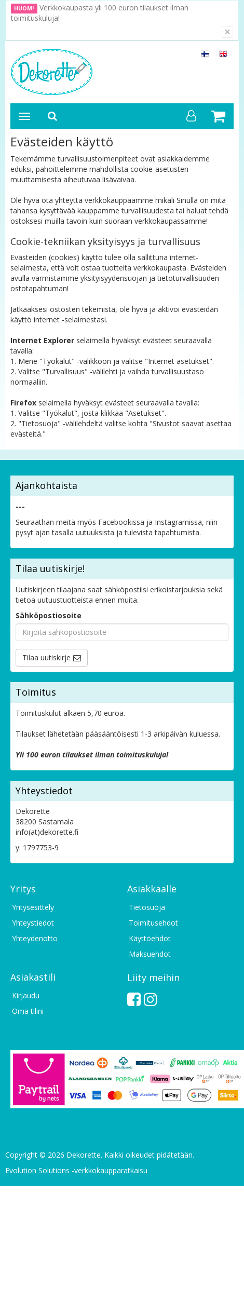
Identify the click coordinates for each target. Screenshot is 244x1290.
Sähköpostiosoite (49, 615)
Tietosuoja (147, 907)
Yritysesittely (33, 907)
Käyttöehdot (150, 938)
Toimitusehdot (153, 923)
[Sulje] (227, 32)
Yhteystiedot (33, 923)
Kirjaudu (25, 995)
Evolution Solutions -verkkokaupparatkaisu (76, 1170)
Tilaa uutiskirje (46, 657)
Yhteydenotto (35, 938)
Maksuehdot (150, 954)
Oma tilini (28, 1011)
